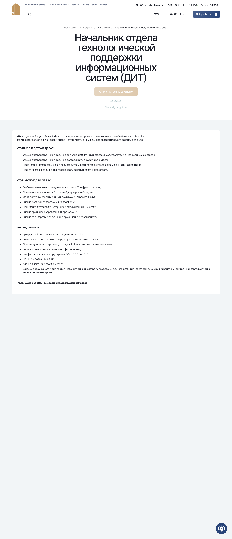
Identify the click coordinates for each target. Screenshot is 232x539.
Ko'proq (104, 4)
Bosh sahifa (70, 27)
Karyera (87, 27)
